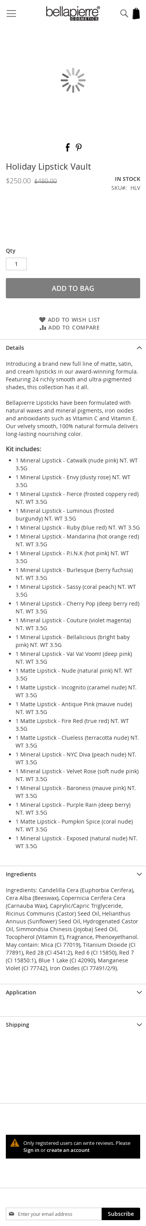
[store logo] (73, 13)
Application (21, 992)
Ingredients (21, 874)
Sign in (31, 1149)
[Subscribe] (121, 1214)
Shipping (17, 1024)
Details (15, 347)
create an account (68, 1149)
